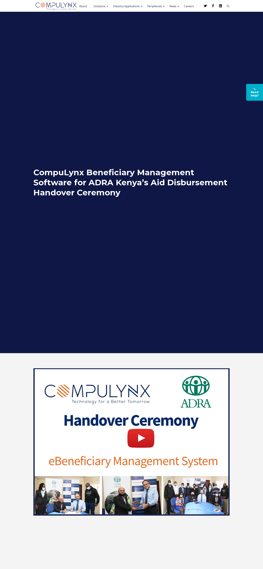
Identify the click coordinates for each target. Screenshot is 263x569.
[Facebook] (211, 6)
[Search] (226, 6)
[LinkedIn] (218, 6)
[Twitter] (203, 6)
